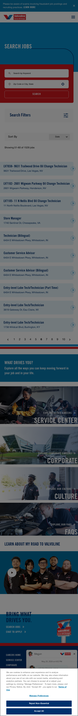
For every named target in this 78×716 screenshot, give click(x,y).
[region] (39, 692)
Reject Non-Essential (39, 703)
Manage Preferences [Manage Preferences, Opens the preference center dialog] (39, 696)
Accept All (39, 711)
